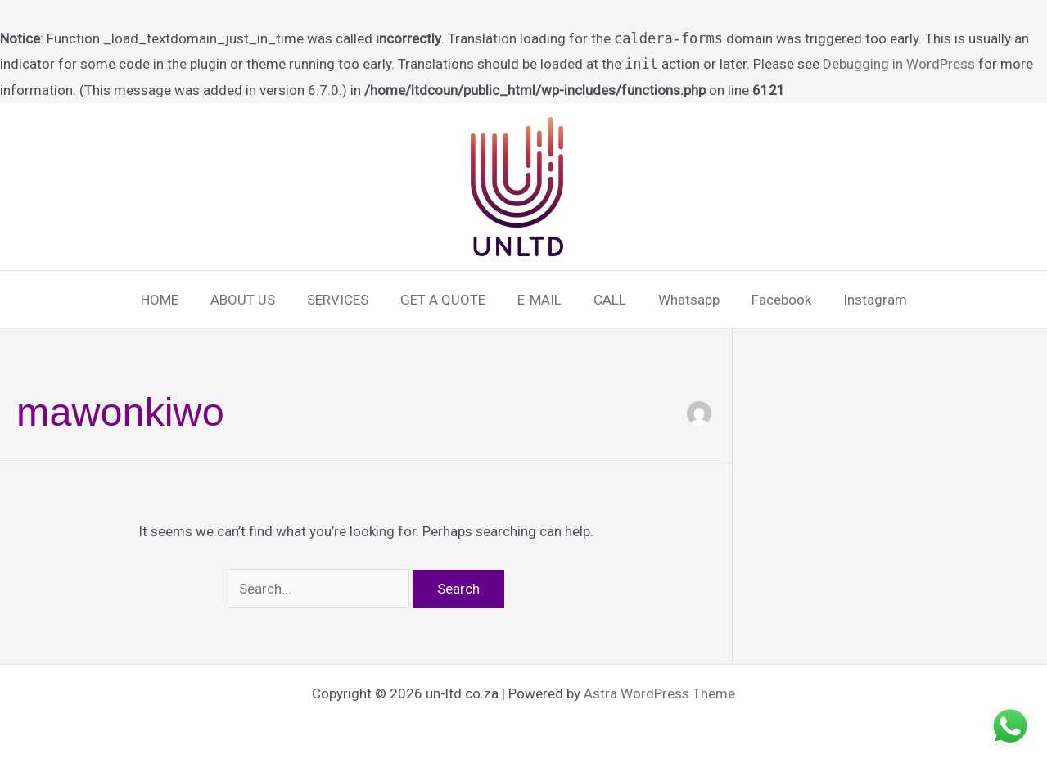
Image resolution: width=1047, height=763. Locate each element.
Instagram (859, 299)
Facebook (769, 299)
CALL (605, 299)
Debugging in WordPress (899, 64)
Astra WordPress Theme (659, 693)
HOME (176, 299)
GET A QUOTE (447, 299)
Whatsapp (680, 299)
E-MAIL (539, 299)
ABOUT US (255, 299)
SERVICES (346, 299)
